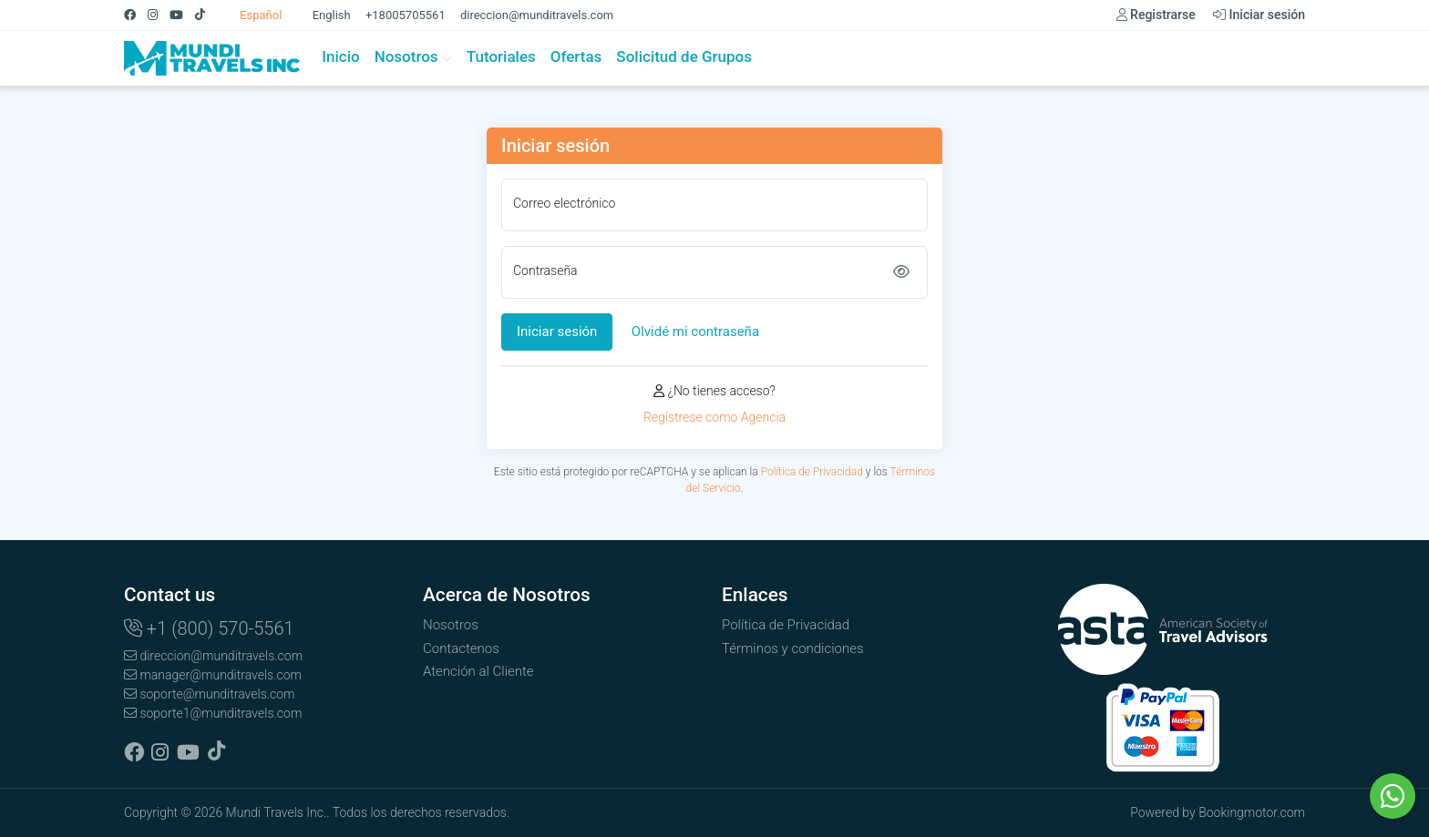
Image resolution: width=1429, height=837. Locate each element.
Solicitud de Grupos (684, 56)
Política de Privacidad (812, 471)
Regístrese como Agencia (714, 417)
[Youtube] (182, 15)
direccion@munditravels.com (536, 15)
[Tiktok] (206, 15)
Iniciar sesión (1259, 14)
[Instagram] (159, 15)
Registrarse (1156, 14)
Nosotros (413, 56)
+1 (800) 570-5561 (209, 628)
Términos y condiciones (793, 648)
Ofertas (576, 56)
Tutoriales (501, 56)
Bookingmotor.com (1251, 812)
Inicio (340, 56)
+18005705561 (405, 15)
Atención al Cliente (478, 671)
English (322, 15)
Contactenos (461, 648)
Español (252, 15)
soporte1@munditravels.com (213, 713)
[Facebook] (136, 15)
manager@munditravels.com (213, 675)
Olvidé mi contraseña (695, 331)
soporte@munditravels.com (209, 694)
